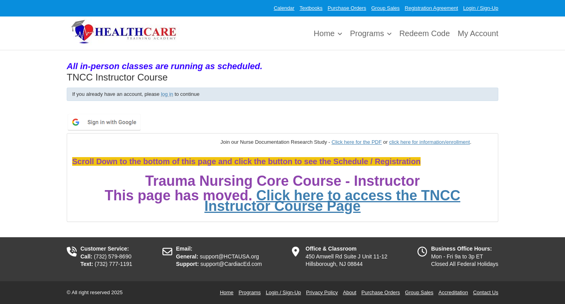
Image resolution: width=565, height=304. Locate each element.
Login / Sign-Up (480, 8)
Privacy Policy (322, 292)
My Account (478, 33)
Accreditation (453, 292)
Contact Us (485, 292)
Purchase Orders (347, 8)
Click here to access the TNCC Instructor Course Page (332, 200)
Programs (367, 33)
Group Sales (385, 8)
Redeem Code (424, 33)
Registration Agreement (431, 8)
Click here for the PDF (357, 142)
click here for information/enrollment (429, 142)
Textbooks (311, 8)
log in (167, 94)
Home (324, 33)
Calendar (284, 8)
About (349, 292)
